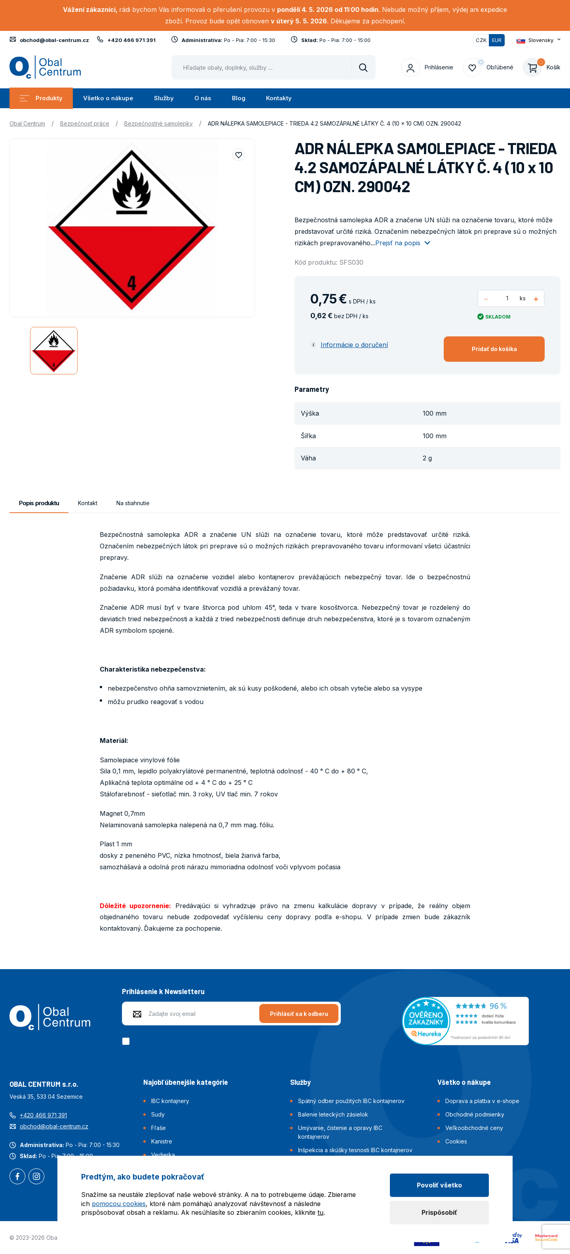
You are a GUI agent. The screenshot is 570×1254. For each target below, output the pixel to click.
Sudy (158, 1114)
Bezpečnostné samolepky (158, 123)
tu (320, 1212)
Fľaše (158, 1127)
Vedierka (163, 1154)
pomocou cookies (119, 1204)
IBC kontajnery (170, 1100)
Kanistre (161, 1141)
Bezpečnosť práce (84, 123)
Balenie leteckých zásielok (333, 1114)
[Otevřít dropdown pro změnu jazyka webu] (538, 40)
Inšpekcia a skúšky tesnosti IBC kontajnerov (355, 1150)
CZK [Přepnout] (481, 40)
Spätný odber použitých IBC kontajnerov (351, 1100)
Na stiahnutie (133, 503)
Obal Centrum (27, 123)
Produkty (41, 98)
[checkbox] (127, 1041)
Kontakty (279, 98)
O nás (202, 98)
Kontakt (87, 503)
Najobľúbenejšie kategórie (185, 1082)
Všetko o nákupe (108, 98)
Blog (238, 98)
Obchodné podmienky (474, 1114)
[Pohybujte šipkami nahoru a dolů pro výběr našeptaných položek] (273, 67)
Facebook (17, 1177)
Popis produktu (39, 503)
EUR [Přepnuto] (497, 40)
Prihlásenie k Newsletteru (163, 991)
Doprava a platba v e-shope (482, 1100)
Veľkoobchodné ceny (474, 1127)
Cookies (456, 1141)
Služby (164, 98)
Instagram (36, 1177)
